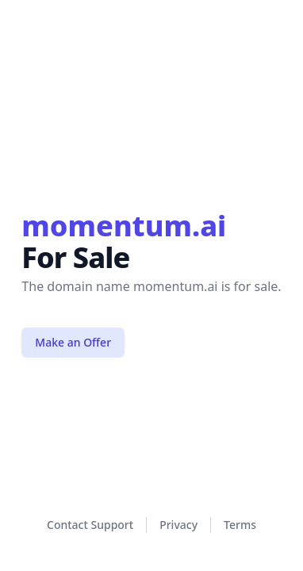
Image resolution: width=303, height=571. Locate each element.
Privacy (178, 524)
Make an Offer (73, 342)
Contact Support (90, 524)
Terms (240, 524)
